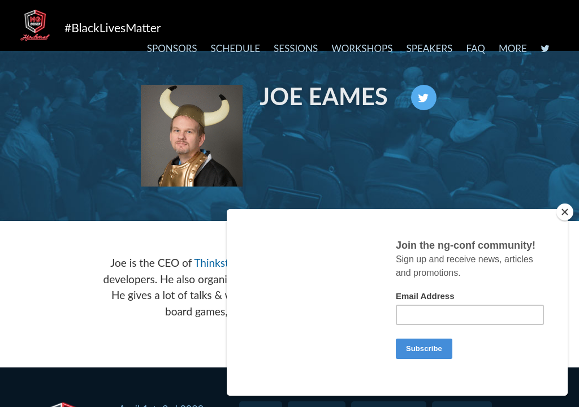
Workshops (361, 48)
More (513, 48)
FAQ (475, 48)
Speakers (430, 48)
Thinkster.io (221, 262)
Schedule (235, 48)
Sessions (296, 48)
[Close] (569, 212)
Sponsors (172, 48)
